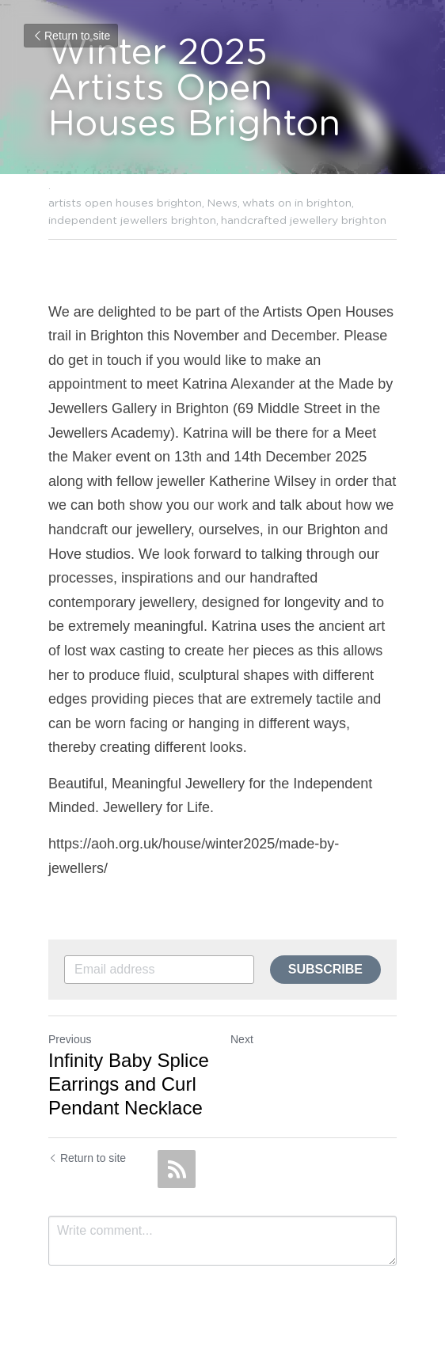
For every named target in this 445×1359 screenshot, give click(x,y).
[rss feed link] (177, 1169)
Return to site (71, 35)
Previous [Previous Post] (69, 1039)
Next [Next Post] (241, 1039)
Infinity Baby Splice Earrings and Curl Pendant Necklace (128, 1084)
